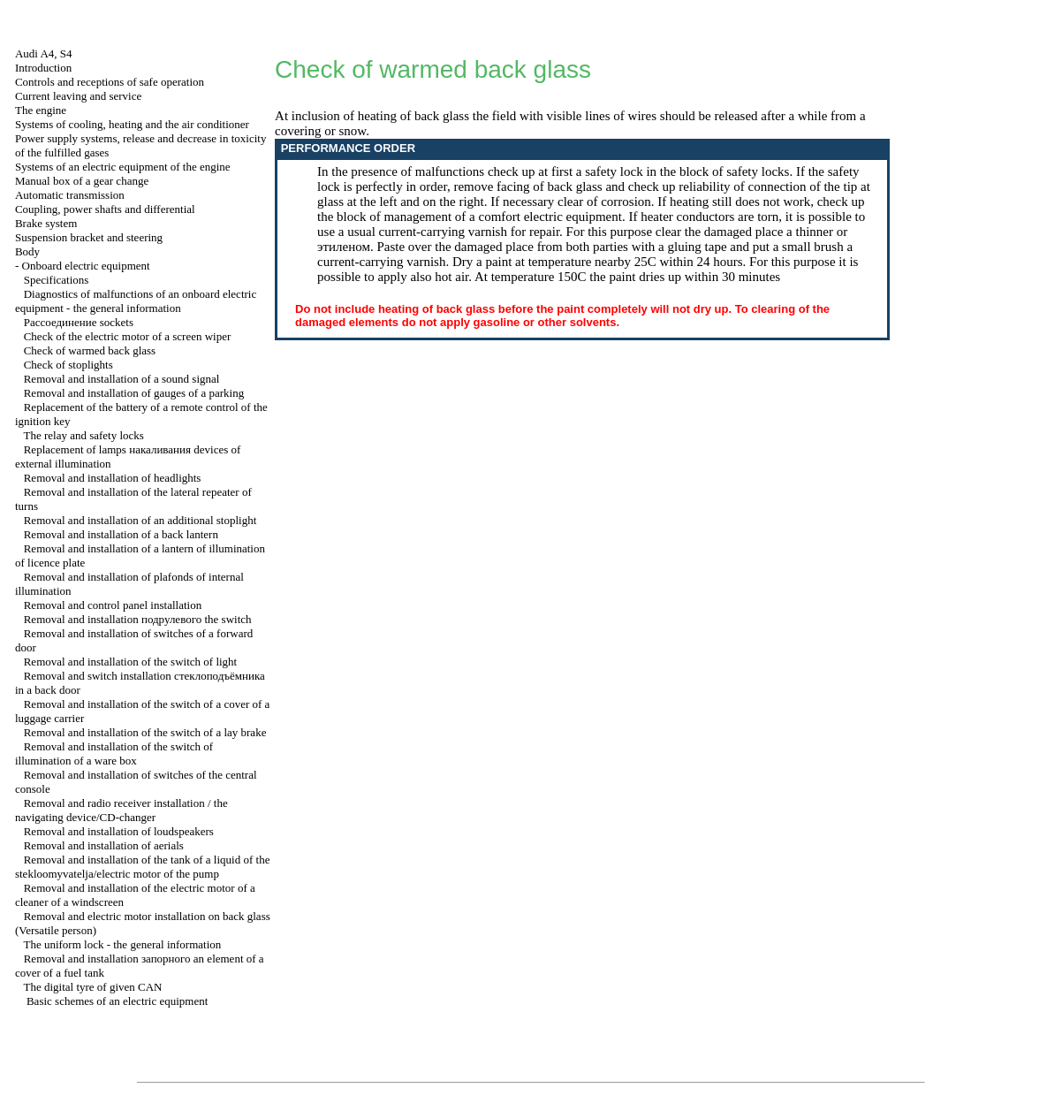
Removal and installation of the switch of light (131, 661)
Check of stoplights (68, 364)
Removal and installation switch (138, 619)
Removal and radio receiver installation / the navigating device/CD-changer (121, 810)
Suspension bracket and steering (89, 237)
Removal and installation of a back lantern (121, 534)
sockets (78, 322)
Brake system (46, 223)
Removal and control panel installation (112, 605)
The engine (40, 110)
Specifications (56, 279)
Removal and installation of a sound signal (122, 378)
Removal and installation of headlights (112, 477)
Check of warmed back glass (90, 350)
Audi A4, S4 (43, 53)
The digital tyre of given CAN (92, 986)
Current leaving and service (78, 96)
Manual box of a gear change (81, 180)
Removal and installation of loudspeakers (119, 831)
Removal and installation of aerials (104, 845)
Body (27, 251)
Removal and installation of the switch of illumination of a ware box (114, 753)
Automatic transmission (70, 195)
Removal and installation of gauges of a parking (134, 393)
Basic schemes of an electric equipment (117, 1001)
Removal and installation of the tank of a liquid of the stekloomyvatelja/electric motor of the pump (142, 866)
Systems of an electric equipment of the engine (123, 166)
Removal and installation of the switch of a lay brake (145, 732)
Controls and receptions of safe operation (109, 81)
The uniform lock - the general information (122, 944)
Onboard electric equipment (86, 265)
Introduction (43, 67)
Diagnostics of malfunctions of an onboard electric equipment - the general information (135, 301)
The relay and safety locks (83, 435)
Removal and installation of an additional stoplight (140, 520)
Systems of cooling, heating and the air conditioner (132, 124)
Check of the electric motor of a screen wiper (127, 336)
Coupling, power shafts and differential (105, 209)
